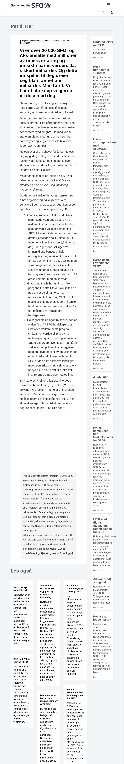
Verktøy (84, 744)
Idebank (72, 744)
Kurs (95, 744)
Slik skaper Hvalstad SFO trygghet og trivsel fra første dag (47, 534)
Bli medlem (18, 749)
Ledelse (41, 744)
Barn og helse (56, 744)
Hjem (14, 744)
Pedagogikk (27, 744)
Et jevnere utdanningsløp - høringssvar (75, 531)
